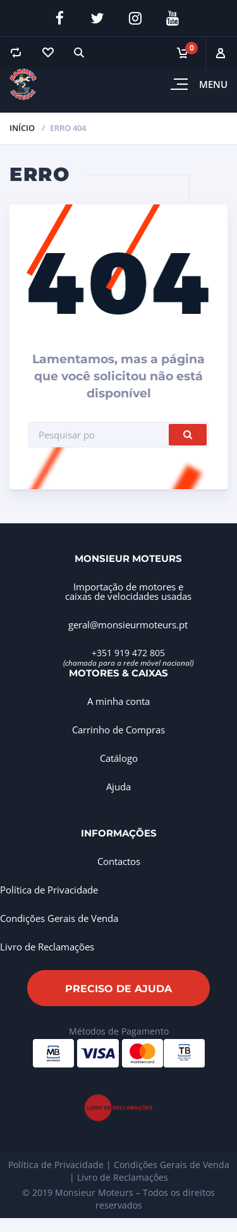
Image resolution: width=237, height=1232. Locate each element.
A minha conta (118, 701)
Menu (213, 84)
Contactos (118, 861)
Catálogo (119, 758)
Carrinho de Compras (118, 729)
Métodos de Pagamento (119, 1031)
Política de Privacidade (49, 889)
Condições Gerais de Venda (59, 918)
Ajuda (118, 786)
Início (22, 128)
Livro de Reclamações (47, 946)
